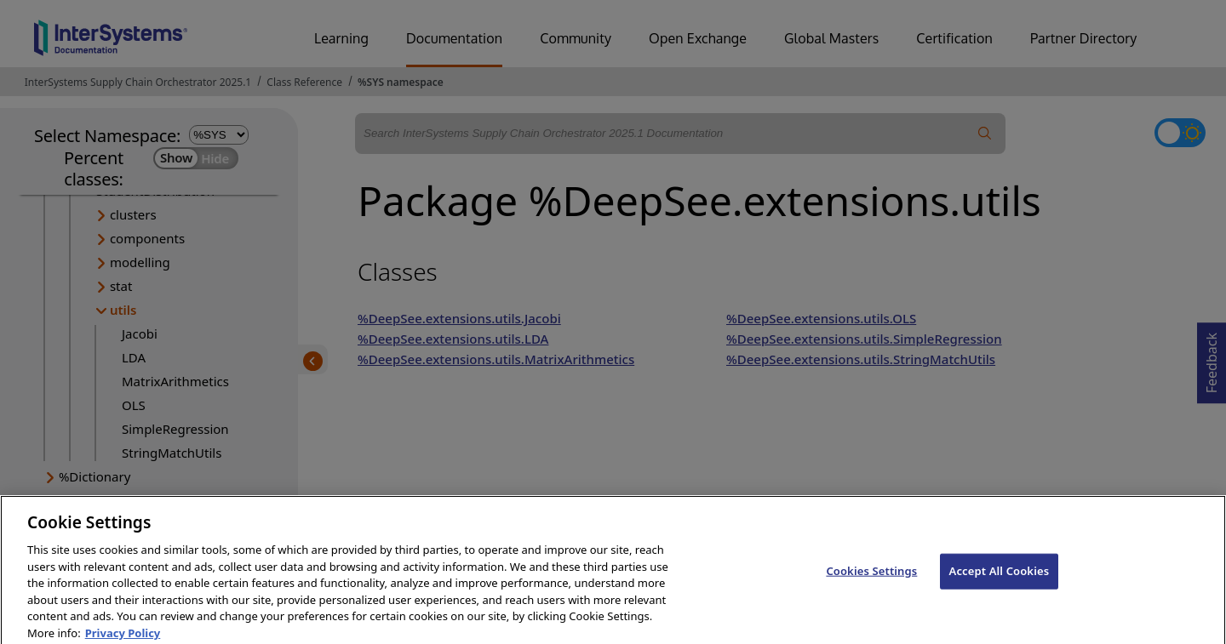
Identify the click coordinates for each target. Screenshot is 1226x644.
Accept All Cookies (999, 582)
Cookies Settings (871, 582)
